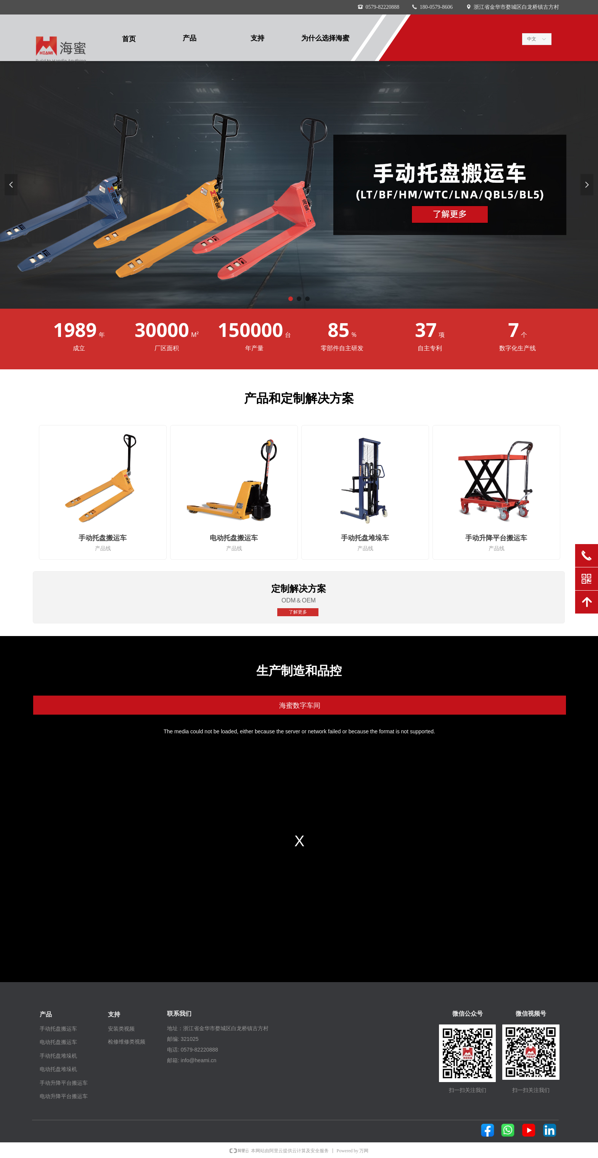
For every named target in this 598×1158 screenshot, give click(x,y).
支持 (257, 38)
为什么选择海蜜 (325, 38)
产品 (189, 38)
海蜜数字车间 (299, 705)
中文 (531, 39)
